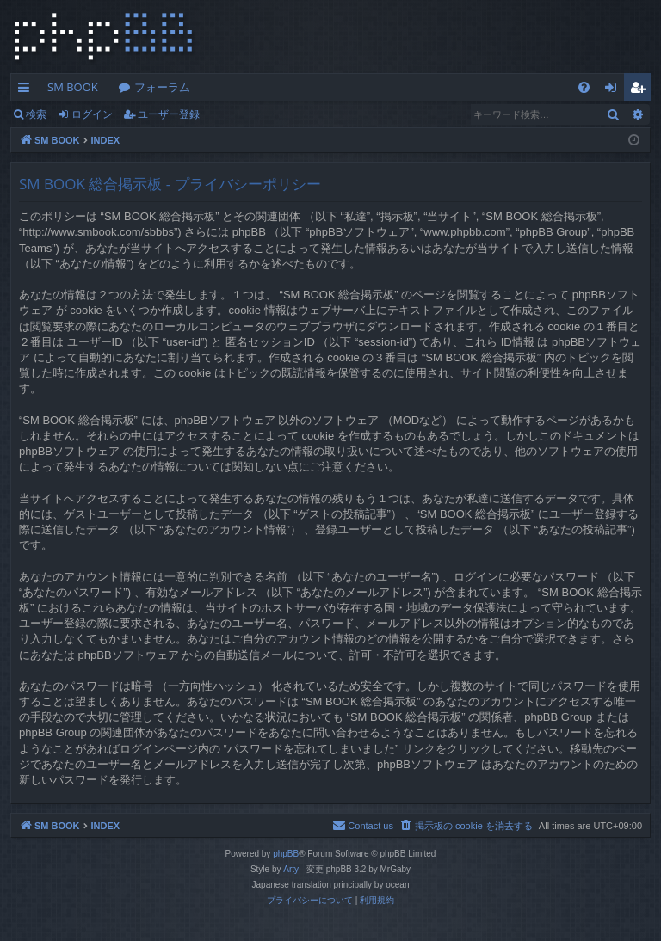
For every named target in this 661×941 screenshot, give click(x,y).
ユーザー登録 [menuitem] (642, 90)
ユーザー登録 (169, 114)
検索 (36, 114)
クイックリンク (27, 90)
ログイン (92, 114)
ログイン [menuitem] (615, 90)
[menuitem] (584, 87)
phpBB (286, 853)
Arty (291, 869)
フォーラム (162, 87)
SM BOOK (72, 87)
